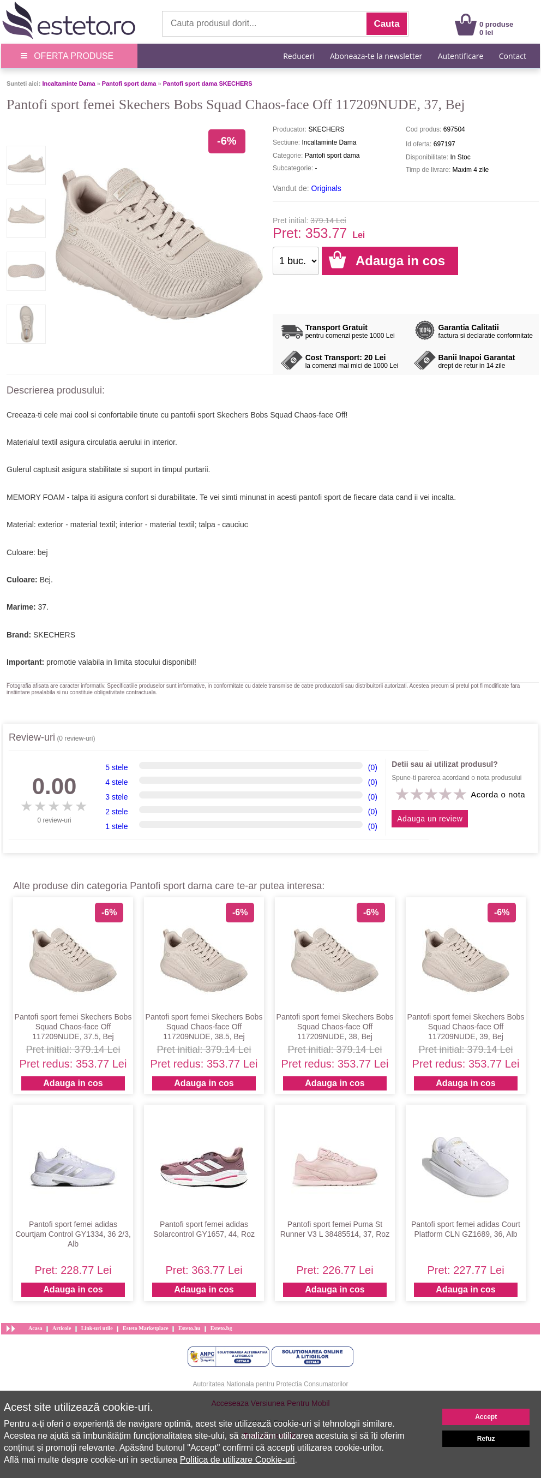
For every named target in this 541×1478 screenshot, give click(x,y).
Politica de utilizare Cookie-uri (237, 1459)
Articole (61, 1328)
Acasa (35, 1328)
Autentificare (461, 56)
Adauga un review (429, 818)
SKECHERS (54, 634)
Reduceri (298, 56)
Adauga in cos (73, 1083)
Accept (486, 1417)
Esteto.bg (221, 1328)
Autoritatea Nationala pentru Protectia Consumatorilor (270, 1384)
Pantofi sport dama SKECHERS (208, 83)
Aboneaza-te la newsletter (376, 56)
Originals (326, 188)
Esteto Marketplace (146, 1328)
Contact (512, 56)
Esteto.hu (189, 1328)
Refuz (486, 1439)
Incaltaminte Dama (68, 83)
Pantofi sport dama (129, 83)
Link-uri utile (97, 1328)
